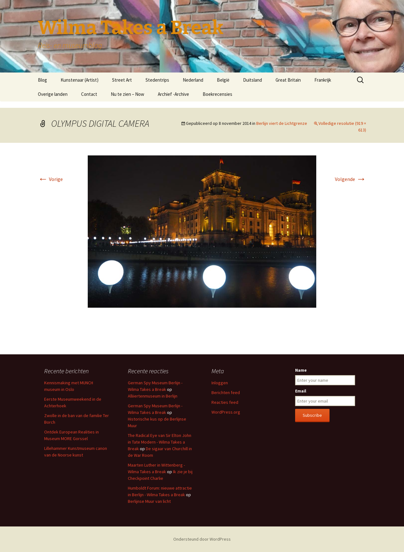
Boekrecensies (217, 94)
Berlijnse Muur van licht (149, 501)
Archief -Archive (173, 94)
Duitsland (252, 80)
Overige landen (53, 94)
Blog (42, 80)
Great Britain (288, 80)
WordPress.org (225, 412)
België (223, 80)
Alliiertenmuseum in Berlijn (152, 396)
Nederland (193, 80)
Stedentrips (157, 80)
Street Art (122, 80)
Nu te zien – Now (127, 94)
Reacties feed (224, 402)
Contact (89, 94)
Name (301, 370)
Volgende (350, 179)
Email (300, 391)
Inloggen (219, 383)
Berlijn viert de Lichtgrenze (281, 123)
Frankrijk (322, 80)
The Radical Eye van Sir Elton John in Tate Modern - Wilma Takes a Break (159, 442)
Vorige (50, 179)
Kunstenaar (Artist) (79, 80)
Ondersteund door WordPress (202, 539)
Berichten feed (225, 392)
